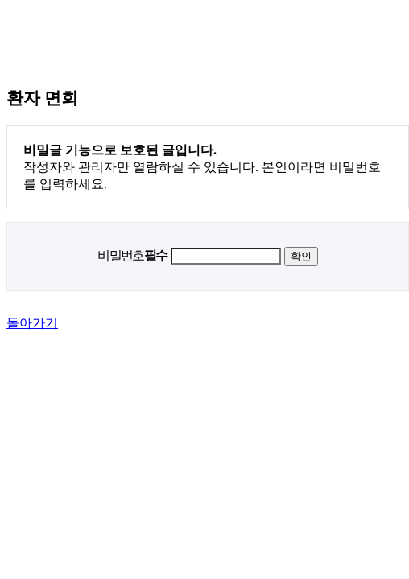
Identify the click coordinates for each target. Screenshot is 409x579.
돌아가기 (32, 323)
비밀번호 (132, 255)
